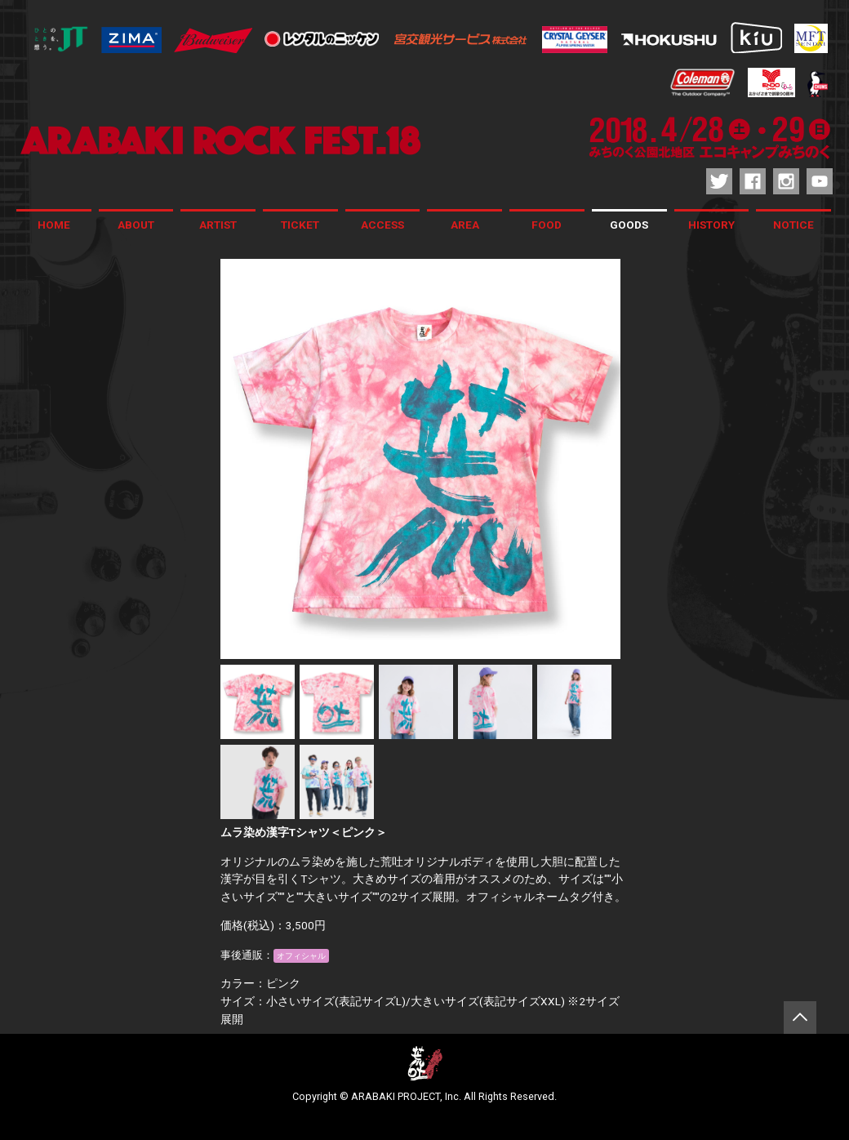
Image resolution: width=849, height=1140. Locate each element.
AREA (465, 224)
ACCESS (382, 224)
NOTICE (793, 224)
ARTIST (218, 224)
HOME (54, 224)
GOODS (629, 224)
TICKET (300, 224)
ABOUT (136, 224)
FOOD (546, 224)
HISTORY (711, 224)
